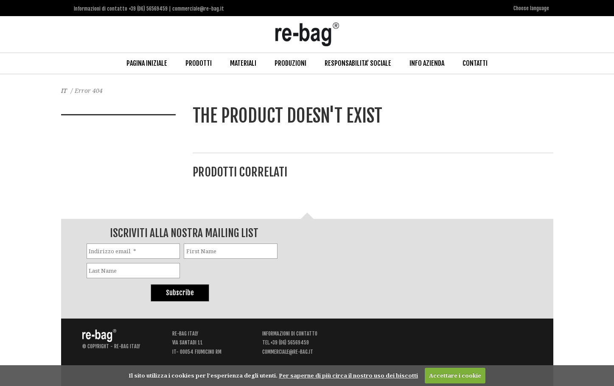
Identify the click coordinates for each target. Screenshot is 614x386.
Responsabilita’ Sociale (358, 63)
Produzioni (290, 63)
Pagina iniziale (146, 63)
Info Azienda (426, 63)
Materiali (243, 63)
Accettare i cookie (455, 375)
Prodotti (198, 63)
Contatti (475, 63)
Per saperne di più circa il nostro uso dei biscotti (348, 375)
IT (64, 91)
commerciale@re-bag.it (287, 352)
